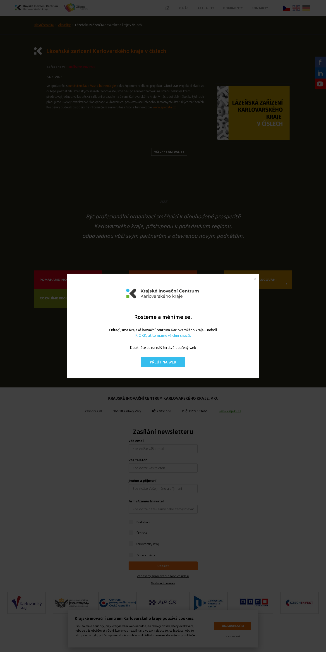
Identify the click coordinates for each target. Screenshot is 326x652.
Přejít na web (163, 362)
